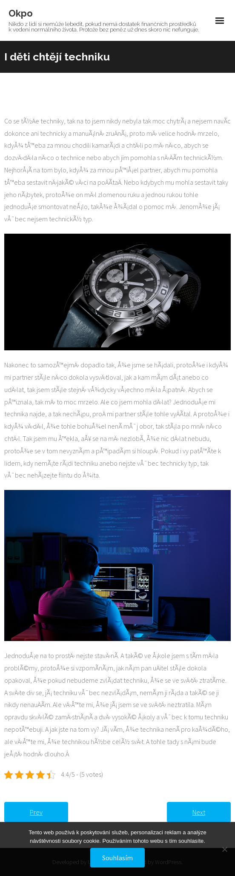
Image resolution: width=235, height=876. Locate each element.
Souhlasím (117, 857)
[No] (224, 849)
